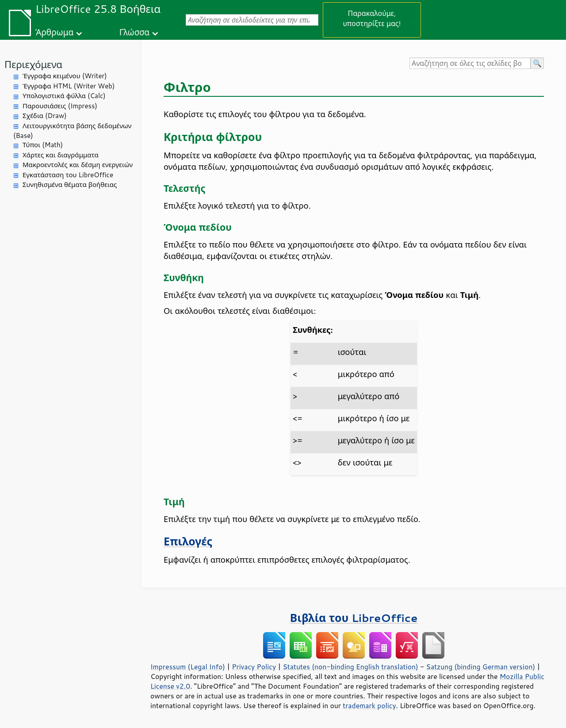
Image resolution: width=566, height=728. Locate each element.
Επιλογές (188, 541)
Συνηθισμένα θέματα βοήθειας (70, 184)
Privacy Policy (254, 666)
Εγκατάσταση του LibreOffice (68, 174)
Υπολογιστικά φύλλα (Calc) (64, 95)
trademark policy (369, 705)
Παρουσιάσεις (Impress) (60, 106)
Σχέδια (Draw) (45, 115)
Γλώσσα (134, 32)
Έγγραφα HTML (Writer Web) (69, 86)
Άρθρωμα (54, 32)
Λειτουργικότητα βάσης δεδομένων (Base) (72, 131)
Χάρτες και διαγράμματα (61, 155)
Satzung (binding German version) (480, 666)
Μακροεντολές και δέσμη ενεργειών (78, 164)
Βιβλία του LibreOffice (354, 617)
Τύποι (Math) (43, 144)
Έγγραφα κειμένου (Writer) (65, 75)
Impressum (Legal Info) (187, 666)
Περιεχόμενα (33, 64)
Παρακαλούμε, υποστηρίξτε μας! (372, 18)
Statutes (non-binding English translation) (350, 666)
